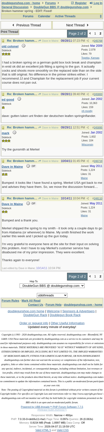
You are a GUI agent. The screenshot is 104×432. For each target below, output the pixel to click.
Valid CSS (63, 430)
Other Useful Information (68, 323)
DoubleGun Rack (35, 315)
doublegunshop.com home (26, 311)
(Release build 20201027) (51, 409)
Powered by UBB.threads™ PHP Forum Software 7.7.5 (52, 406)
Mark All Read (31, 300)
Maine (84, 178)
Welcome (53, 311)
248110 (98, 198)
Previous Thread (26, 25)
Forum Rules (10, 300)
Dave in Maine (48, 40)
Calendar (44, 16)
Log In (95, 3)
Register (79, 3)
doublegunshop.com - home (21, 3)
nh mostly (87, 110)
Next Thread (78, 25)
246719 (98, 161)
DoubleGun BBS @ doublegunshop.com (61, 7)
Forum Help (54, 304)
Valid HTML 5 (43, 430)
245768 (98, 40)
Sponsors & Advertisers (78, 311)
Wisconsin (87, 144)
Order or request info (33, 323)
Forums (50, 3)
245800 (98, 94)
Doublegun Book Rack (65, 315)
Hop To (34, 281)
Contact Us (35, 304)
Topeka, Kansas (90, 57)
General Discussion (15, 7)
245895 (98, 127)
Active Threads (65, 16)
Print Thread (9, 32)
